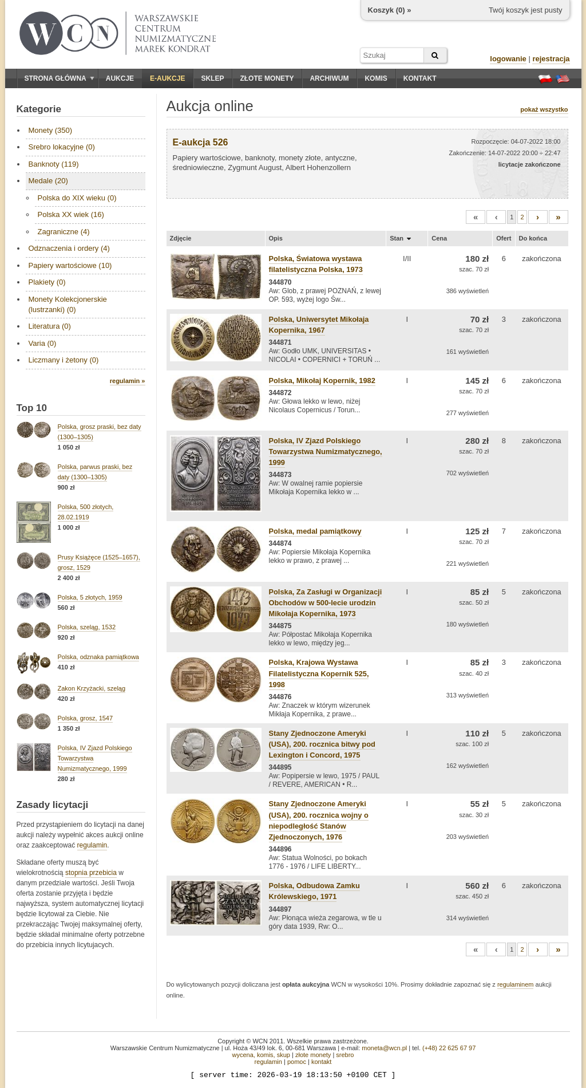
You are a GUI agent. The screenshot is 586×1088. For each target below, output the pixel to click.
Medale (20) (48, 180)
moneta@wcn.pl (384, 1047)
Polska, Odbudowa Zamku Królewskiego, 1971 (314, 891)
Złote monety (267, 78)
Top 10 (32, 408)
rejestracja (550, 58)
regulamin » (127, 380)
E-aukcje (167, 78)
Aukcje (120, 78)
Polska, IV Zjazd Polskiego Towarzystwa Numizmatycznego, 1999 (325, 451)
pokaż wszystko (544, 109)
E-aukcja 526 (200, 142)
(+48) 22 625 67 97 (449, 1047)
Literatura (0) (50, 326)
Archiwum (329, 78)
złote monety (313, 1054)
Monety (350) (51, 130)
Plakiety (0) (47, 282)
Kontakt (420, 78)
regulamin (92, 845)
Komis (376, 78)
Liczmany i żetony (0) (64, 360)
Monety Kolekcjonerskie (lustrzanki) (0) (68, 304)
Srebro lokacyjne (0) (62, 147)
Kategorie (39, 109)
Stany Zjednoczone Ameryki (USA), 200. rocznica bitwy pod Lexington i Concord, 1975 (322, 744)
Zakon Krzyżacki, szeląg (92, 688)
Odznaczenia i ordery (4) (69, 248)
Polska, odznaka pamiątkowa (98, 656)
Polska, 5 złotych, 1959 (90, 597)
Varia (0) (43, 343)
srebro (345, 1054)
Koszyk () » (389, 10)
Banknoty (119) (54, 164)
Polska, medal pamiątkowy (315, 531)
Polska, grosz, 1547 (85, 718)
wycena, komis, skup (261, 1054)
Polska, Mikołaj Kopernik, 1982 (322, 380)
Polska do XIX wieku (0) (77, 198)
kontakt (321, 1061)
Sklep (212, 78)
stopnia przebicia (91, 873)
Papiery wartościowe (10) (70, 265)
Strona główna (59, 78)
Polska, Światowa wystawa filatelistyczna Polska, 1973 (316, 264)
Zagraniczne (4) (64, 231)
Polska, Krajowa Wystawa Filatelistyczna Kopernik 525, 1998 (319, 673)
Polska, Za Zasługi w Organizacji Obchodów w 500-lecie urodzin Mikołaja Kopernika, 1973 (325, 603)
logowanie (508, 58)
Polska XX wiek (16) (71, 214)
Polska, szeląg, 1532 (87, 627)
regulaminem (515, 984)
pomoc (296, 1061)
